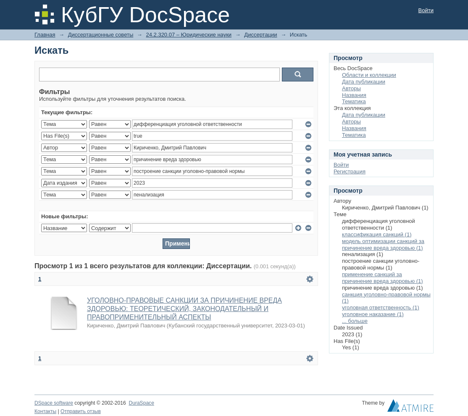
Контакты (45, 411)
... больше (355, 321)
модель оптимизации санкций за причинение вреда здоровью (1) (383, 244)
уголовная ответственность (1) (380, 307)
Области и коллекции (369, 75)
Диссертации (260, 34)
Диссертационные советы (101, 34)
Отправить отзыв (80, 411)
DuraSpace (141, 403)
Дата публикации (363, 81)
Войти (426, 10)
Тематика (354, 101)
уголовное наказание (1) (373, 314)
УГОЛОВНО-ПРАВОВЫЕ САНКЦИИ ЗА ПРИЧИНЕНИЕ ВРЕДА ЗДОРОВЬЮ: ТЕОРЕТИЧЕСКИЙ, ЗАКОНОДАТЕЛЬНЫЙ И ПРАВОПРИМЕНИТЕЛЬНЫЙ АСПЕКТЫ (184, 309)
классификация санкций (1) (377, 234)
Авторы (351, 88)
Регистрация (349, 171)
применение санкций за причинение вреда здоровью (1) (382, 277)
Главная (44, 34)
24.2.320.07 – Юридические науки (188, 34)
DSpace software (53, 403)
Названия (354, 95)
